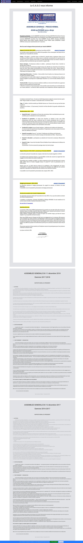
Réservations (40, 1)
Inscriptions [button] (33, 1)
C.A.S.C (6, 1)
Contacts (68, 1)
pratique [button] (80, 1)
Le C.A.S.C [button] (27, 1)
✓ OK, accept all (53, 541)
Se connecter (74, 1)
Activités (14, 1)
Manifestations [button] (20, 1)
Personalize (61, 541)
